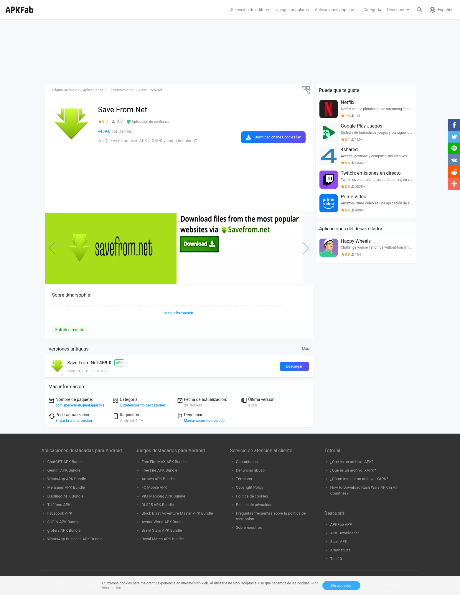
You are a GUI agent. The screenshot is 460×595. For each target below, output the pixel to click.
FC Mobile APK (154, 487)
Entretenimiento (70, 329)
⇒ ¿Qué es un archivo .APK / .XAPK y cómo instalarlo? (147, 140)
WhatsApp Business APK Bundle (75, 539)
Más (305, 349)
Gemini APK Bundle (63, 470)
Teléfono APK (59, 505)
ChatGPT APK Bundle (65, 462)
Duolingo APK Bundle (65, 496)
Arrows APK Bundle (158, 479)
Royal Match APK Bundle (163, 539)
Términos (244, 479)
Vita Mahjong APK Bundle (163, 496)
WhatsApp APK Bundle (66, 479)
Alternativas (340, 550)
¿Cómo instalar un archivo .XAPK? (359, 479)
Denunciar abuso (250, 470)
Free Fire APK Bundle (159, 470)
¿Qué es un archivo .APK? (352, 462)
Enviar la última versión (74, 421)
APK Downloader (344, 533)
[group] (111, 248)
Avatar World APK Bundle (163, 522)
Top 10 (336, 558)
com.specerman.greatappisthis (80, 405)
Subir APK (338, 541)
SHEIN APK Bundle (63, 522)
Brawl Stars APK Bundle (162, 530)
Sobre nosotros (249, 527)
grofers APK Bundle (64, 530)
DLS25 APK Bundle (158, 505)
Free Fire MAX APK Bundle (164, 462)
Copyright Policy (250, 487)
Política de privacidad (254, 505)
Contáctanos (247, 462)
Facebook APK (59, 513)
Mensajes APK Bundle (66, 487)
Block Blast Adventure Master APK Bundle (177, 513)
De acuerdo (341, 585)
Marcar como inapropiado (204, 421)
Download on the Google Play (278, 137)
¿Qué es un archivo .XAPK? (353, 470)
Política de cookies (252, 496)
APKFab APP (341, 524)
